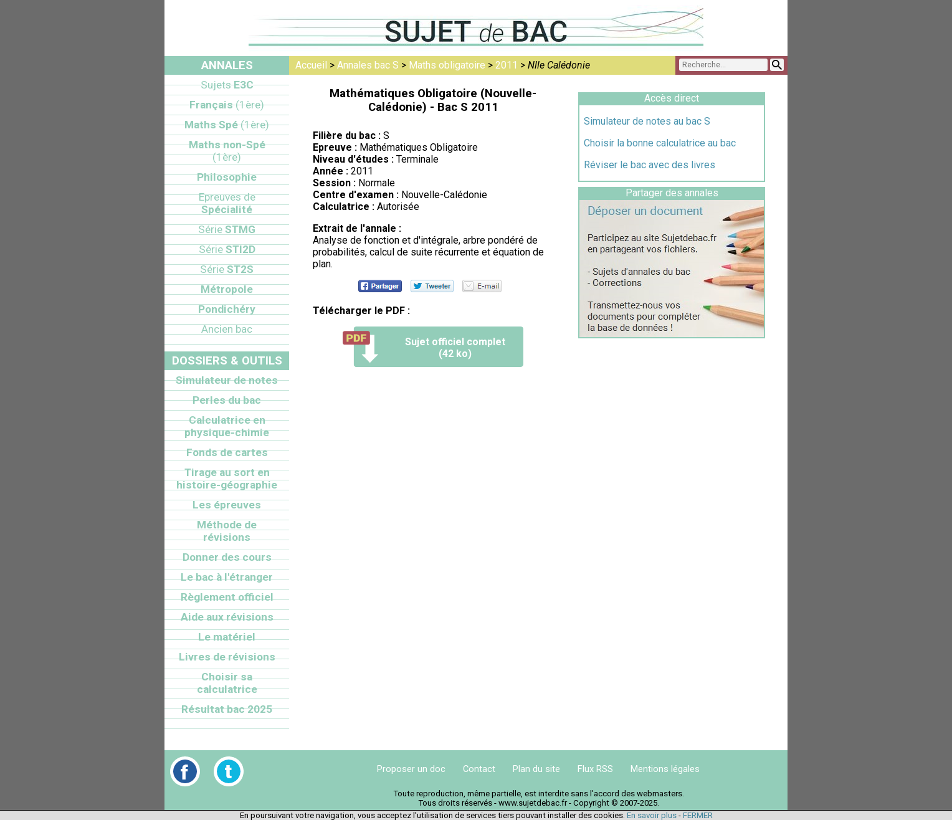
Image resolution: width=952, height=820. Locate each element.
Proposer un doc (411, 769)
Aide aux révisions (227, 617)
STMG (226, 229)
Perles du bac (227, 400)
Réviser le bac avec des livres (649, 165)
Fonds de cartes (227, 452)
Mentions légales (665, 769)
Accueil (311, 65)
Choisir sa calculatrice (227, 682)
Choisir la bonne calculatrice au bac (660, 143)
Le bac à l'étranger (227, 577)
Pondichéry (226, 309)
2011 (506, 65)
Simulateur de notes (227, 380)
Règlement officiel (227, 597)
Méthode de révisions (227, 530)
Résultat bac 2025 (226, 709)
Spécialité (227, 203)
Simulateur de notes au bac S (647, 121)
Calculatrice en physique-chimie (226, 426)
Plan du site (536, 769)
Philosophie (227, 177)
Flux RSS (595, 769)
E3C (227, 85)
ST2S (227, 269)
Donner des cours (227, 557)
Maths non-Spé (227, 150)
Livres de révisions (227, 657)
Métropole (227, 289)
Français (226, 104)
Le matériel (226, 637)
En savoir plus (652, 815)
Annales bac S (368, 65)
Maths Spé (226, 124)
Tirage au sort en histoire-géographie (226, 478)
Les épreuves (227, 504)
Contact (479, 769)
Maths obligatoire (447, 65)
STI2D (227, 249)
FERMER (698, 815)
